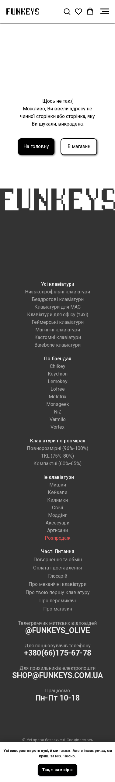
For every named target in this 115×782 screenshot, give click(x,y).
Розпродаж (58, 538)
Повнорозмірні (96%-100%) (57, 448)
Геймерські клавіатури (58, 322)
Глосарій (57, 576)
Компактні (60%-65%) (57, 463)
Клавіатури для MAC (57, 307)
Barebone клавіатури (57, 345)
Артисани (57, 530)
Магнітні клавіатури (57, 330)
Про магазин (57, 609)
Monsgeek (57, 404)
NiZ (57, 412)
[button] (67, 11)
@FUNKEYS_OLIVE (57, 630)
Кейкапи (57, 492)
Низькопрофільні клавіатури (57, 292)
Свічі (57, 507)
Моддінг (57, 515)
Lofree (58, 389)
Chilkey (57, 366)
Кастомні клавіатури (57, 337)
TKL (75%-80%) (57, 456)
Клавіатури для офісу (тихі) (57, 314)
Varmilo (58, 419)
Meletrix (57, 397)
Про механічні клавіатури (57, 584)
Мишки (57, 485)
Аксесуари (57, 523)
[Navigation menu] (104, 12)
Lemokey (58, 381)
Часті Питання (57, 551)
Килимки (57, 500)
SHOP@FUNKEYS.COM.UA (57, 675)
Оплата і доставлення (57, 568)
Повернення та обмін (57, 559)
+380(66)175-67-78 (57, 653)
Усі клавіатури (57, 284)
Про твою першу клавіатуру (58, 592)
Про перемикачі (57, 601)
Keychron (58, 374)
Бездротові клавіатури (58, 299)
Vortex (57, 427)
